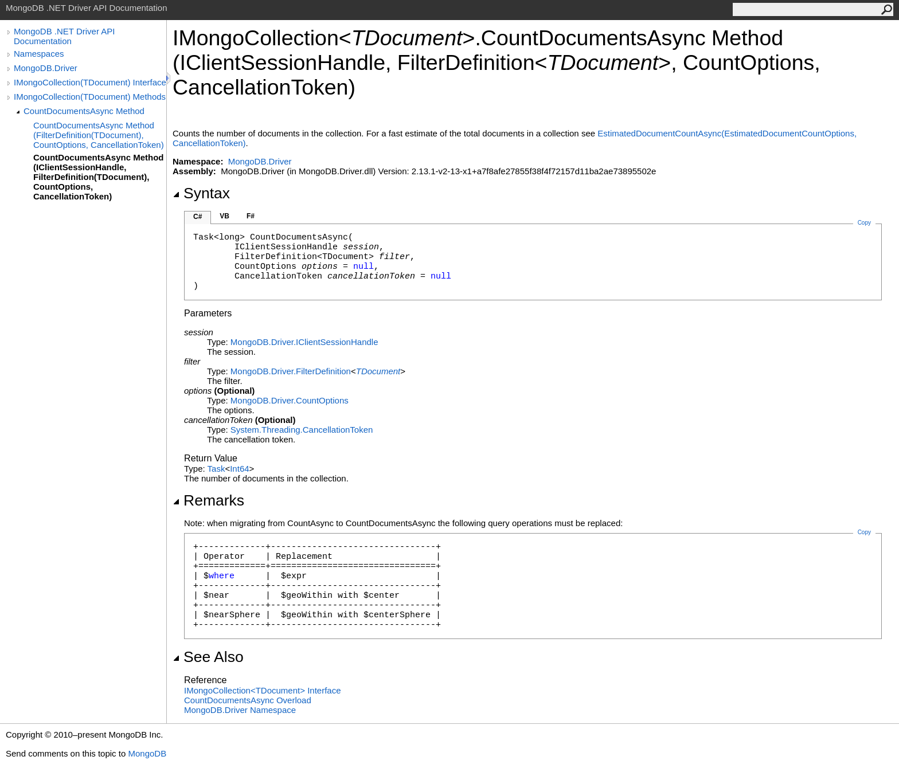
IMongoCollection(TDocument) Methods (90, 96)
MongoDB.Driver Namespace (240, 710)
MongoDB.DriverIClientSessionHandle (304, 342)
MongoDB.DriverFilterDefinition (290, 371)
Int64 (239, 468)
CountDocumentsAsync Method (84, 111)
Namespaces (39, 53)
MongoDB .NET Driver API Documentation (64, 36)
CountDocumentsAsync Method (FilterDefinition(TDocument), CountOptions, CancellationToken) (98, 135)
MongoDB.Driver (45, 68)
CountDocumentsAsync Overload (247, 700)
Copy (864, 532)
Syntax (201, 193)
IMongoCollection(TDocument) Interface (90, 82)
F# (251, 216)
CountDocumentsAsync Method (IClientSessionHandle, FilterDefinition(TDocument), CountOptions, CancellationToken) (98, 176)
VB (224, 216)
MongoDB (147, 753)
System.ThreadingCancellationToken (301, 429)
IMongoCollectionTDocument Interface (262, 690)
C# (197, 217)
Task (216, 468)
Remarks (208, 500)
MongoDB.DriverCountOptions (289, 400)
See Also (208, 656)
